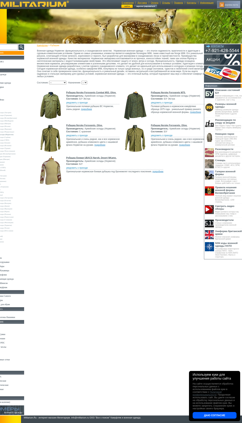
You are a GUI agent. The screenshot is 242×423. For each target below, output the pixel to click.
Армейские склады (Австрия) (14, 112)
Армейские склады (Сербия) (14, 137)
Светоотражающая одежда (15, 279)
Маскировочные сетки (13, 359)
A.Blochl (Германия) (11, 162)
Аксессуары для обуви (13, 304)
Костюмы (7, 78)
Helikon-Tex (8, 173)
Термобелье (8, 253)
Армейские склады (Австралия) (15, 198)
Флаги (5, 313)
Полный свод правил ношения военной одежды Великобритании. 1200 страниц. (228, 194)
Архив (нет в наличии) (13, 402)
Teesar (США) (9, 189)
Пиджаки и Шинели (12, 283)
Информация (206, 2)
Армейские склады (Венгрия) (14, 203)
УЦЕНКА (7, 66)
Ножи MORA (9, 376)
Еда (4, 351)
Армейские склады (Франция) (14, 129)
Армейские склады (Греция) (14, 143)
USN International (10, 195)
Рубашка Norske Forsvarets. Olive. (87, 125)
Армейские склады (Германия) (15, 115)
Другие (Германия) (10, 242)
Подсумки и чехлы (11, 347)
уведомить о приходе (80, 105)
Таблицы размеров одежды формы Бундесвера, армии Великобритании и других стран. (228, 110)
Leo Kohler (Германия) (12, 181)
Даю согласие (214, 415)
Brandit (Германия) (10, 165)
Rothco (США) (9, 184)
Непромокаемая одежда (13, 83)
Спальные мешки (11, 338)
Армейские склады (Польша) (14, 214)
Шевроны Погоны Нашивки (16, 317)
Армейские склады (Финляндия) (15, 222)
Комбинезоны (9, 258)
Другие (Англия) (10, 239)
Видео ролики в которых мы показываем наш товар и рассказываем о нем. (228, 211)
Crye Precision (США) (11, 167)
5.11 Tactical (8, 233)
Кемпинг (7, 326)
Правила (178, 2)
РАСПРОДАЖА (10, 61)
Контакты (191, 2)
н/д (5, 244)
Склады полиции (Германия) (14, 156)
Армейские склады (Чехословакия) (16, 151)
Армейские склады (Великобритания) (17, 118)
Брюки (6, 91)
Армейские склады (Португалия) (15, 217)
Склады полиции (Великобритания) (16, 154)
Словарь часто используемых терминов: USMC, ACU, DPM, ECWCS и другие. (228, 163)
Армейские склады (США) (13, 140)
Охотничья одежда (11, 74)
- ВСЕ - (6, 107)
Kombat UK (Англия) (11, 178)
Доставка (142, 2)
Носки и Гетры (9, 300)
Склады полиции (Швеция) (13, 159)
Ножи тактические (11, 381)
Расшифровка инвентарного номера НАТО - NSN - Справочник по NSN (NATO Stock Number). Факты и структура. (228, 250)
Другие (6, 110)
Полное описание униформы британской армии (228, 235)
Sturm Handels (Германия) (13, 187)
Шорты (6, 95)
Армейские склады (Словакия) (15, 220)
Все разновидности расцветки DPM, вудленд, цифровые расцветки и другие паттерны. (228, 152)
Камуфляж (45, 45)
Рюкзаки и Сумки (11, 334)
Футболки (7, 249)
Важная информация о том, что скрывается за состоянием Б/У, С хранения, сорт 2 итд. (228, 95)
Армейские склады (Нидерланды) (16, 132)
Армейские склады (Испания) (14, 145)
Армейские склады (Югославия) (15, 231)
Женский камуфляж (12, 287)
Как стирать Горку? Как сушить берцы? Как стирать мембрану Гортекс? (228, 125)
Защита (6, 355)
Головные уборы (10, 266)
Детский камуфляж (11, 274)
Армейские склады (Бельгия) (14, 200)
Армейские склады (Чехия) (13, 228)
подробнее (89, 112)
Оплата (154, 2)
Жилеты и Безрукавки (13, 262)
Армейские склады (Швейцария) (15, 121)
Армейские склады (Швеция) (14, 123)
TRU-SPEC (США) (10, 192)
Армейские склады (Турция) (14, 148)
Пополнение (9, 53)
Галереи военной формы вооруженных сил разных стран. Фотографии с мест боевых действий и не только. (228, 177)
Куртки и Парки (10, 87)
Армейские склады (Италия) (14, 126)
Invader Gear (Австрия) (12, 176)
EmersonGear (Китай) (11, 170)
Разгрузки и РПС (10, 342)
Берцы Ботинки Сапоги (13, 296)
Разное (6, 368)
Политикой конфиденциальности (207, 393)
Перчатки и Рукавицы (13, 270)
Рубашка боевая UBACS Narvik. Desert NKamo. (94, 158)
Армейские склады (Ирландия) (15, 209)
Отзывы (166, 2)
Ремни (5, 330)
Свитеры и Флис (10, 99)
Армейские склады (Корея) (13, 211)
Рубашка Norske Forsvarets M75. (167, 92)
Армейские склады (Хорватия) (14, 225)
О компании (128, 2)
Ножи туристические (12, 385)
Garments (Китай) (10, 236)
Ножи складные (10, 389)
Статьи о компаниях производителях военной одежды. (228, 223)
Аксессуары (8, 393)
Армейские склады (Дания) (13, 206)
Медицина (7, 364)
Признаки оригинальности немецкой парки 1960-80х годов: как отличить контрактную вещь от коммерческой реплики (228, 139)
